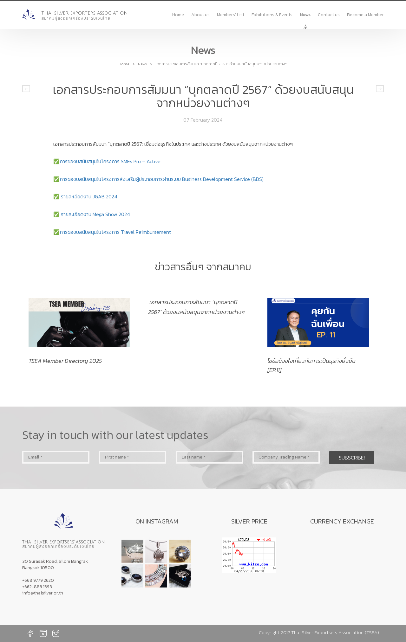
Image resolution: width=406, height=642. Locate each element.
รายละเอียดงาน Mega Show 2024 (95, 214)
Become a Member (365, 14)
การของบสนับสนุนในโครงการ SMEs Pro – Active (110, 161)
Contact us (329, 14)
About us (200, 14)
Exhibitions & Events (272, 14)
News (305, 14)
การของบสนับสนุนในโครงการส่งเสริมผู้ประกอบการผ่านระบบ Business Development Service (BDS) (162, 179)
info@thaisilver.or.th (42, 593)
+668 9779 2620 (38, 580)
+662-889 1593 (37, 586)
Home (178, 14)
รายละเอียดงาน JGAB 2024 (89, 196)
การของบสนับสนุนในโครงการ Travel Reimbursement (115, 232)
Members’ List (230, 14)
